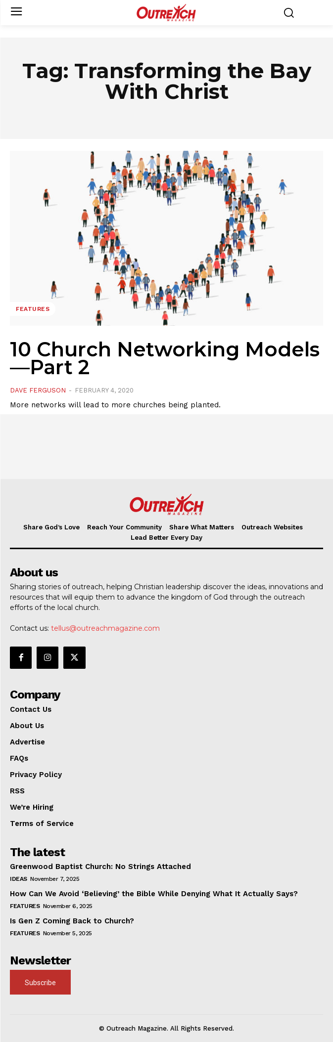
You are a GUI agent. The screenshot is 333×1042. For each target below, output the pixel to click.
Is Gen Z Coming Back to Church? (72, 920)
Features (32, 308)
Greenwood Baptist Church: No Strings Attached (100, 866)
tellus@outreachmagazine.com (105, 628)
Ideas (18, 878)
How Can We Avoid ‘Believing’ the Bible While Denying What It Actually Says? (154, 893)
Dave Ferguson (38, 390)
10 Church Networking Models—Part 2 (165, 358)
